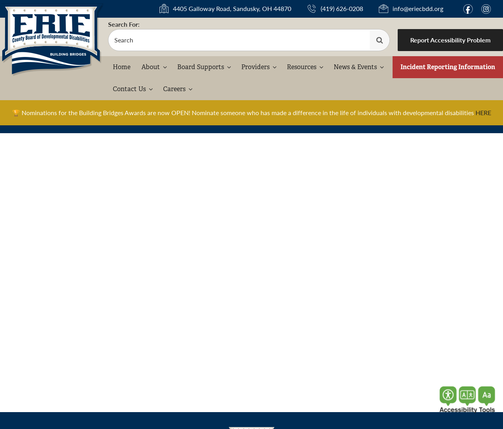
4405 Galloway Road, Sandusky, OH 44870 (232, 8)
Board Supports (204, 67)
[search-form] (249, 40)
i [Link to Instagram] (486, 9)
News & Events (359, 67)
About (154, 67)
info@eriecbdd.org (418, 8)
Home (121, 67)
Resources (306, 67)
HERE (483, 112)
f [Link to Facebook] (468, 9)
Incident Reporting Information (447, 67)
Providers (259, 67)
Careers (178, 89)
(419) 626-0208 (342, 8)
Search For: (124, 24)
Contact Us (133, 89)
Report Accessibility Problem (450, 39)
